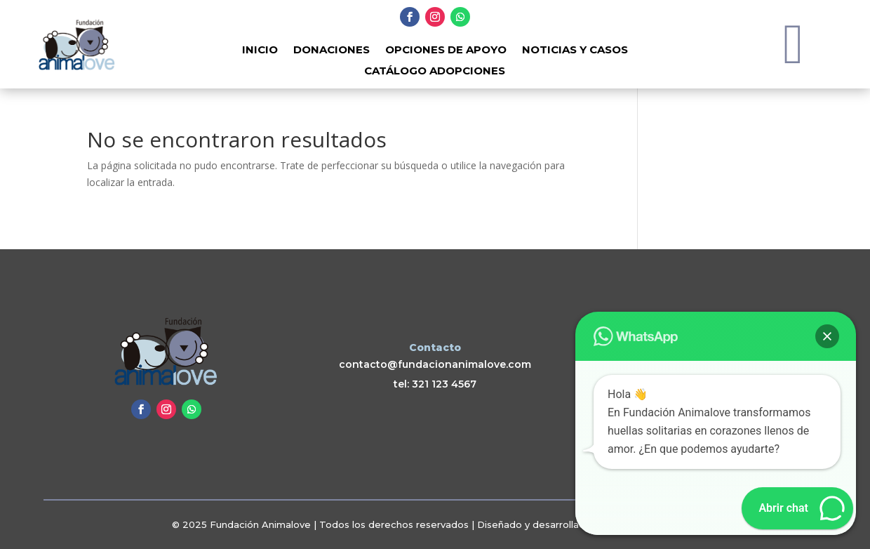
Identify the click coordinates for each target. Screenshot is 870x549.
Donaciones (331, 50)
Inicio (260, 50)
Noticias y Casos (575, 50)
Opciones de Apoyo (446, 50)
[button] (827, 336)
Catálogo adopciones (434, 71)
